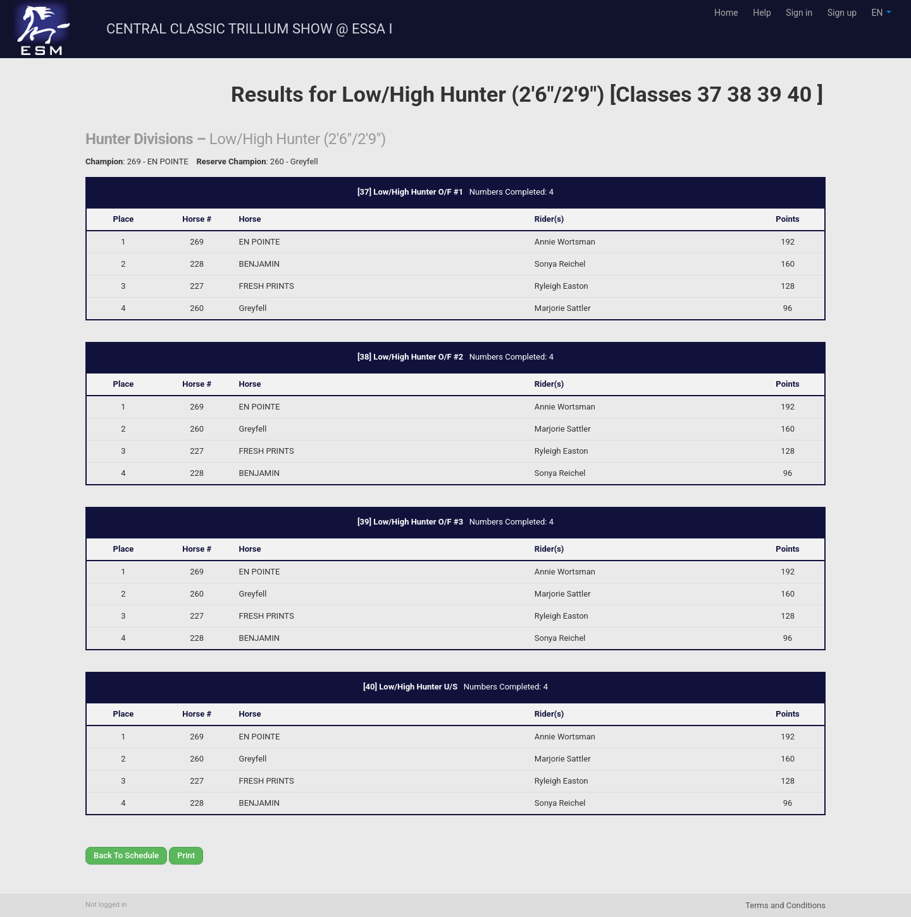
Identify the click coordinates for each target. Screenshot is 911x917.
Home (726, 13)
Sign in (799, 13)
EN (881, 13)
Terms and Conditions (785, 905)
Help (762, 13)
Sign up (842, 13)
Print (186, 855)
